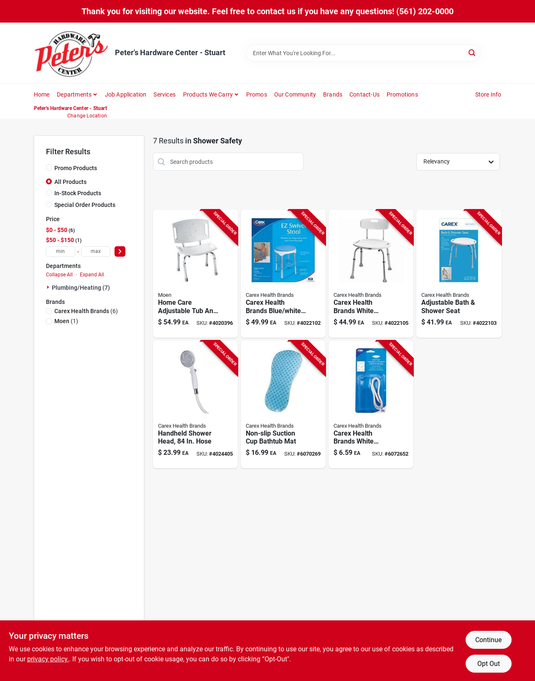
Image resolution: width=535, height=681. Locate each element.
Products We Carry (208, 94)
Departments (74, 94)
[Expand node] (49, 287)
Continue (488, 640)
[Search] (472, 52)
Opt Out (488, 664)
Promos (256, 94)
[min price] (60, 251)
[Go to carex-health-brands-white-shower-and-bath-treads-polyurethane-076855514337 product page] (371, 405)
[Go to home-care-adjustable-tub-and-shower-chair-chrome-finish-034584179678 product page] (195, 274)
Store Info (488, 94)
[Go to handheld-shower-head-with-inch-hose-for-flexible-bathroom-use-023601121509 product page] (195, 405)
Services (164, 94)
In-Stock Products (77, 193)
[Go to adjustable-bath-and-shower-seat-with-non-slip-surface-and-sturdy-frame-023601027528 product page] (458, 274)
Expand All (92, 275)
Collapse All (59, 275)
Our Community (295, 94)
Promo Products (75, 168)
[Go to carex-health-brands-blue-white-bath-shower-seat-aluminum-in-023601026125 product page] (283, 274)
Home (42, 94)
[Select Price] (120, 251)
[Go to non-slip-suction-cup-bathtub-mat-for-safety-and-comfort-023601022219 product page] (283, 405)
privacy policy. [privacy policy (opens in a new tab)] (48, 659)
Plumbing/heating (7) (81, 287)
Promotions (402, 94)
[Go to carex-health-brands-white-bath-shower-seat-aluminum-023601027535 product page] (371, 274)
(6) (86, 311)
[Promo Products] (49, 168)
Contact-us (364, 94)
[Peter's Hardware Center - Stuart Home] (71, 52)
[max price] (95, 251)
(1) (66, 321)
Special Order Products (84, 205)
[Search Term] (363, 53)
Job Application (126, 94)
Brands (332, 94)
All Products (70, 182)
